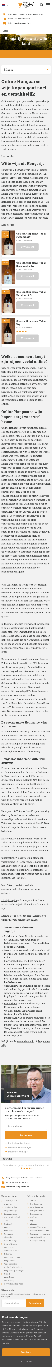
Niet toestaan (26, 1361)
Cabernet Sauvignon (12, 1257)
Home (5, 30)
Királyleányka (9, 900)
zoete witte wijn (25, 1041)
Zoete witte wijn (10, 1244)
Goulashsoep (9, 1277)
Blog (31, 1220)
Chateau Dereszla (24, 240)
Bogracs (7, 1227)
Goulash (7, 1274)
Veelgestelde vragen (38, 1227)
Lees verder (7, 156)
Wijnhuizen (8, 1230)
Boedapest (8, 1224)
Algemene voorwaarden (39, 1230)
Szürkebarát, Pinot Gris (17, 936)
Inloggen (33, 1224)
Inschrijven (26, 1134)
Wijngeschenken (10, 1264)
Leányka (6, 915)
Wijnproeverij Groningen (14, 1270)
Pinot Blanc (10, 1003)
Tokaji (19, 439)
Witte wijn (8, 1237)
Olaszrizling (7, 857)
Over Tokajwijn (36, 1204)
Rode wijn (8, 1254)
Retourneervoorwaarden (40, 1234)
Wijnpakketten (10, 1260)
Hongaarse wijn (10, 1214)
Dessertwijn (8, 1234)
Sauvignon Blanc (13, 960)
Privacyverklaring (37, 1240)
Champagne (9, 1247)
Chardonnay (10, 985)
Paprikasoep (9, 1280)
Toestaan (26, 1352)
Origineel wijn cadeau (12, 1267)
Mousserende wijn (11, 1250)
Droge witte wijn (10, 1240)
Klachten (33, 1217)
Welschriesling (23, 857)
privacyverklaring (25, 1336)
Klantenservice (36, 1214)
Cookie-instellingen (38, 1237)
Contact (33, 1200)
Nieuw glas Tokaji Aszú (13, 1284)
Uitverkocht (27, 246)
